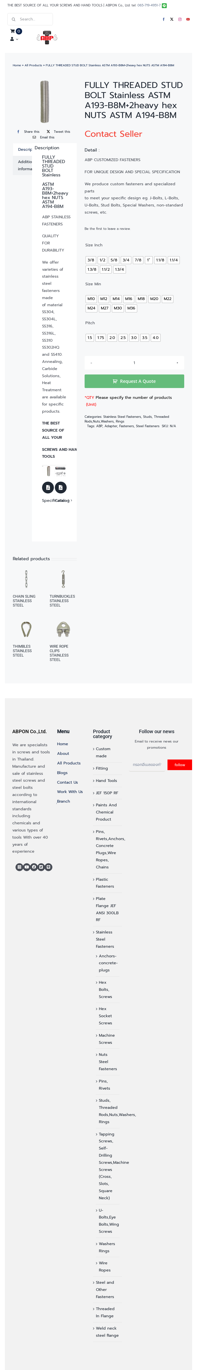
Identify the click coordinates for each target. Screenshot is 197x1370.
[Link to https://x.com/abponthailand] (41, 867)
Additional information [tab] (29, 165)
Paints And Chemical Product (106, 812)
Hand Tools (106, 781)
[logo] (47, 33)
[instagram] (180, 19)
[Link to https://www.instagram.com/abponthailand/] (19, 867)
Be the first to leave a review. (108, 228)
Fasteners (126, 426)
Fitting (102, 768)
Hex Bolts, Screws (105, 990)
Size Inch (94, 245)
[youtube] (188, 19)
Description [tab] (29, 149)
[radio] (91, 260)
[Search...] (30, 19)
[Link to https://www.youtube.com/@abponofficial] (27, 867)
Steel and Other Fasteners (105, 1290)
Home (17, 65)
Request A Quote (138, 381)
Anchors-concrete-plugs (108, 963)
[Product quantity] (134, 363)
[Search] (13, 19)
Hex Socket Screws (105, 1016)
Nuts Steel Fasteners (108, 1062)
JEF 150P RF (107, 793)
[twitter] (171, 19)
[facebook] (163, 19)
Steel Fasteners (147, 426)
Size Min (93, 284)
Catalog (62, 501)
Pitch (90, 323)
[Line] (48, 867)
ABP (99, 426)
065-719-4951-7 (149, 5)
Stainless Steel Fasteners (122, 416)
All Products (33, 65)
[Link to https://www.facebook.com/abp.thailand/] (34, 867)
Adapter (111, 426)
